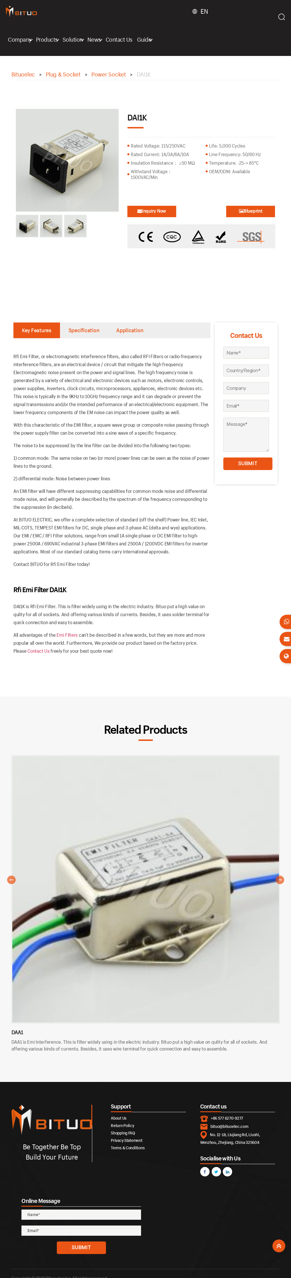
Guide (144, 39)
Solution (73, 39)
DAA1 (17, 1032)
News (94, 39)
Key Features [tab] (36, 330)
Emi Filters (67, 635)
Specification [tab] (84, 330)
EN (204, 11)
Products (47, 39)
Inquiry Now (151, 211)
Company (19, 39)
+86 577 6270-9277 (227, 1118)
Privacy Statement (126, 1140)
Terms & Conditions (128, 1147)
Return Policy (122, 1125)
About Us (119, 1118)
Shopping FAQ (123, 1133)
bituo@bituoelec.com (229, 1126)
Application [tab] (129, 330)
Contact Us (119, 39)
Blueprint (250, 211)
